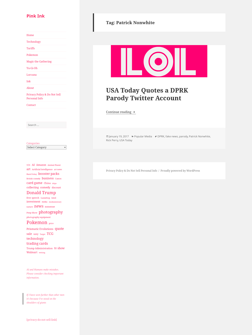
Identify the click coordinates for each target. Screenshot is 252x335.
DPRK (161, 136)
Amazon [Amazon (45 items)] (41, 165)
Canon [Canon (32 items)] (58, 178)
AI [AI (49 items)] (33, 165)
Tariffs (31, 48)
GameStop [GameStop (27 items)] (45, 198)
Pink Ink (36, 16)
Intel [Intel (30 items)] (53, 197)
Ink (29, 81)
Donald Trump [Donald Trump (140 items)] (41, 192)
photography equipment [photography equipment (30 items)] (39, 217)
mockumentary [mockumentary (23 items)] (55, 202)
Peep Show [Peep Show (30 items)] (32, 212)
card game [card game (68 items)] (34, 183)
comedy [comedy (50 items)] (45, 187)
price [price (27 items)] (51, 223)
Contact (31, 105)
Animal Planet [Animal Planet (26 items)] (54, 165)
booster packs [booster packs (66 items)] (48, 173)
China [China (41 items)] (47, 183)
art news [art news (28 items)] (58, 169)
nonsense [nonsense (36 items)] (50, 206)
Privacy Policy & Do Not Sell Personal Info (44, 96)
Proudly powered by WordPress (180, 170)
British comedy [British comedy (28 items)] (33, 178)
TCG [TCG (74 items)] (50, 233)
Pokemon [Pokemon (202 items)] (37, 222)
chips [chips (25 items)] (54, 183)
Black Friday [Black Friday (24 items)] (32, 174)
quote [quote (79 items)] (59, 228)
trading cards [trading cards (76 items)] (37, 243)
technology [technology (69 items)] (35, 238)
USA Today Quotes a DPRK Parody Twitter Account (147, 94)
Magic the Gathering (39, 61)
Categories (33, 143)
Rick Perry (112, 140)
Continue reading (121, 112)
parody (183, 136)
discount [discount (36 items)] (56, 187)
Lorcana (32, 74)
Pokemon (32, 55)
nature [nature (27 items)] (30, 206)
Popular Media (143, 136)
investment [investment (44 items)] (33, 201)
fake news (172, 136)
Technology (34, 41)
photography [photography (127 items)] (51, 212)
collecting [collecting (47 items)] (33, 187)
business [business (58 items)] (48, 178)
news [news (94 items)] (38, 206)
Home (30, 35)
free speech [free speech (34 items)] (33, 197)
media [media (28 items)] (44, 201)
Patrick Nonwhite (199, 136)
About (30, 88)
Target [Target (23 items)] (42, 234)
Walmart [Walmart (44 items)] (32, 252)
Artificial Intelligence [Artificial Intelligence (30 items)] (42, 169)
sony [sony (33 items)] (35, 234)
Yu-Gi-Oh (32, 68)
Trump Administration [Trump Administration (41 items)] (40, 248)
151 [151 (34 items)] (28, 164)
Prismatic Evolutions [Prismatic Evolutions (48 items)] (40, 229)
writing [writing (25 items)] (42, 252)
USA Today (125, 140)
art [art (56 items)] (28, 169)
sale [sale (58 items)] (29, 234)
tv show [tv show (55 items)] (59, 248)
